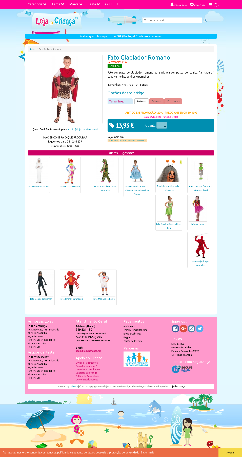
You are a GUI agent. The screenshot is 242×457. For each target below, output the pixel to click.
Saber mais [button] (147, 452)
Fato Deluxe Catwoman (41, 299)
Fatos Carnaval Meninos (133, 140)
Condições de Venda (86, 373)
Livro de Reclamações (87, 379)
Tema (58, 4)
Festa (94, 4)
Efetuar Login (179, 4)
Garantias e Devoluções (88, 369)
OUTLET (111, 4)
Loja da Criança (177, 386)
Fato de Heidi (197, 224)
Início (32, 49)
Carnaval (113, 140)
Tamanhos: (117, 101)
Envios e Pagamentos (87, 362)
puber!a (74, 386)
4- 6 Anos (142, 101)
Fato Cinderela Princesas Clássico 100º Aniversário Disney (137, 190)
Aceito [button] (230, 452)
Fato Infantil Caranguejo (72, 299)
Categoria (37, 4)
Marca (76, 4)
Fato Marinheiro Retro (104, 299)
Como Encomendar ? (86, 366)
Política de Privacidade (87, 376)
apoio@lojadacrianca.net (82, 129)
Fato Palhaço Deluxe (70, 186)
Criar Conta (197, 4)
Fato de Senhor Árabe (39, 186)
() (214, 5)
